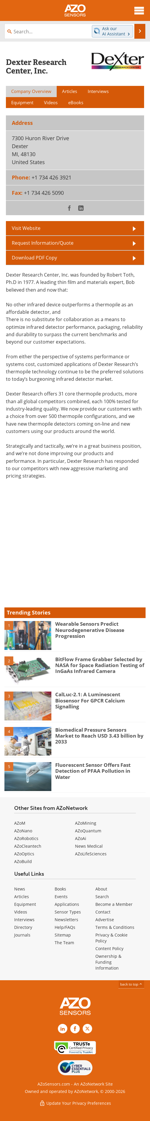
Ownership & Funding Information (108, 962)
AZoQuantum (88, 831)
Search (102, 896)
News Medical (89, 846)
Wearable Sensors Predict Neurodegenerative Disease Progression (89, 629)
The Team (64, 942)
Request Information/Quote (43, 243)
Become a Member (114, 904)
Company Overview (31, 91)
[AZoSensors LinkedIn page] (62, 1028)
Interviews (24, 919)
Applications (67, 904)
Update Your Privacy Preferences (75, 1103)
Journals (22, 935)
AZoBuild (23, 861)
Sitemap (63, 935)
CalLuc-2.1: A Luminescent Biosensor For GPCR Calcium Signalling (90, 700)
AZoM (19, 823)
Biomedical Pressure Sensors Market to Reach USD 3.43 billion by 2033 (99, 735)
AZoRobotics (26, 838)
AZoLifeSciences (91, 854)
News (19, 889)
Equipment (25, 904)
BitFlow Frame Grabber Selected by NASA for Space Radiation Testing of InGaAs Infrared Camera (99, 665)
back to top (131, 984)
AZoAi (80, 838)
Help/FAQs (65, 927)
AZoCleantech (27, 846)
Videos (20, 912)
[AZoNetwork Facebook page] (75, 1028)
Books (60, 889)
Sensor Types (68, 912)
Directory (23, 927)
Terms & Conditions (114, 927)
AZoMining (85, 823)
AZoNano (23, 831)
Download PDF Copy (34, 257)
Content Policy (109, 948)
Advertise (104, 919)
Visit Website (26, 228)
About (101, 889)
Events (61, 896)
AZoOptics (24, 854)
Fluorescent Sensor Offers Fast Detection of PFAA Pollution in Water (93, 771)
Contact (102, 912)
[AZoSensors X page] (87, 1028)
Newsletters (66, 919)
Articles (21, 896)
